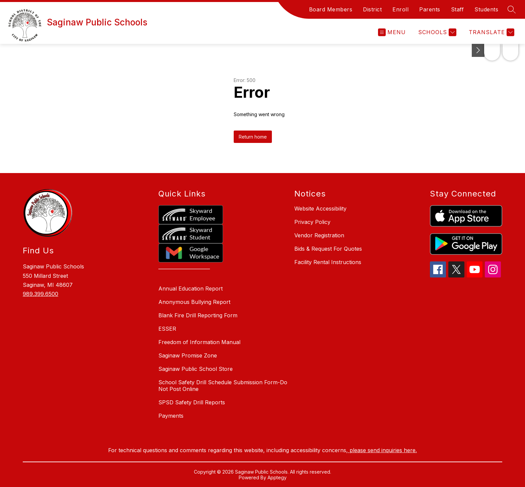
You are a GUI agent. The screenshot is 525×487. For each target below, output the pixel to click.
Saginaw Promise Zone (187, 355)
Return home (253, 137)
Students (486, 9)
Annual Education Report (190, 288)
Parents (429, 9)
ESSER (167, 328)
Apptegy (277, 477)
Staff (457, 9)
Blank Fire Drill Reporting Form (197, 315)
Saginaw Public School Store (195, 369)
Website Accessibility (320, 208)
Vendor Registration (319, 235)
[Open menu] (392, 32)
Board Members (331, 9)
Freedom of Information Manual (199, 342)
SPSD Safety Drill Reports (191, 402)
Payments (170, 415)
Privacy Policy (312, 222)
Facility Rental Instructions (327, 262)
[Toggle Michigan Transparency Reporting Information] (409, 50)
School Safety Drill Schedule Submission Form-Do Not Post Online (222, 385)
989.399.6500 (40, 294)
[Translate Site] (490, 32)
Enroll (400, 9)
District (372, 9)
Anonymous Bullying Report (194, 302)
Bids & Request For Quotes (328, 248)
